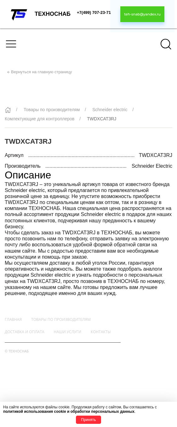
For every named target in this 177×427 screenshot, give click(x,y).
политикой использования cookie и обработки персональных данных (68, 411)
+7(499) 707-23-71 (94, 12)
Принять (88, 420)
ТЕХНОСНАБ (53, 14)
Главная (13, 319)
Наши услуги (67, 331)
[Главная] (8, 110)
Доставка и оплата (24, 331)
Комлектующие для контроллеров (39, 118)
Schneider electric (109, 109)
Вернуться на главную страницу (41, 71)
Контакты (101, 331)
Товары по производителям (52, 109)
